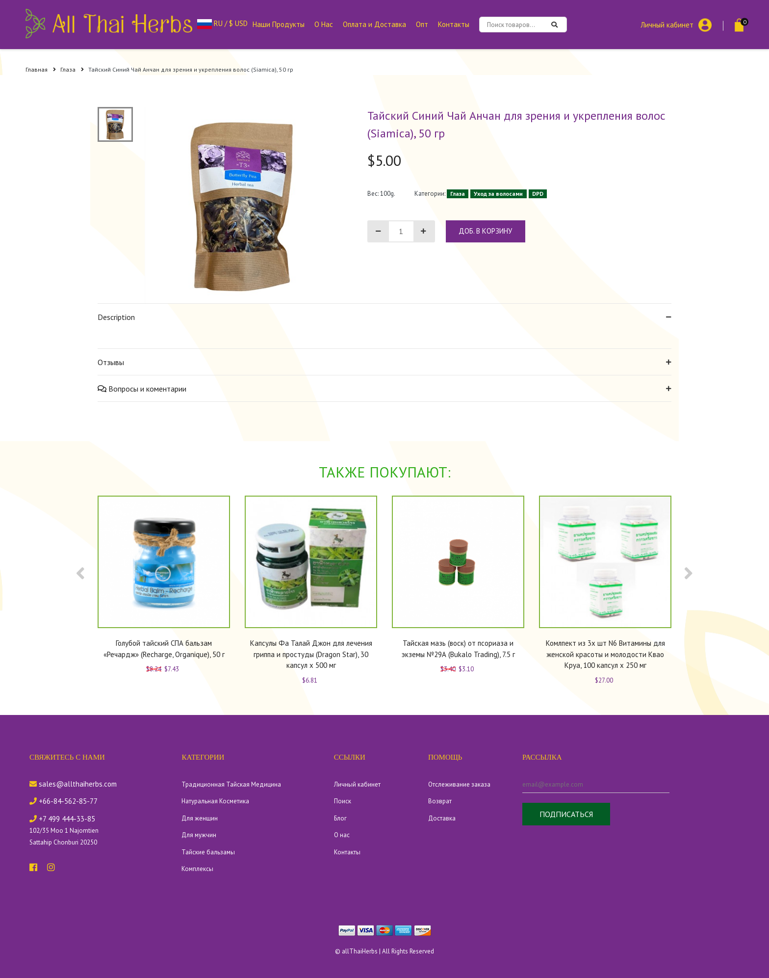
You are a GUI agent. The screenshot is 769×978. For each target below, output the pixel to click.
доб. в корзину (485, 231)
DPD (537, 193)
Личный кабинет (667, 24)
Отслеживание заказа (459, 784)
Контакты (453, 24)
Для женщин (199, 818)
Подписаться (566, 814)
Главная (41, 69)
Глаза (72, 69)
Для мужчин (198, 835)
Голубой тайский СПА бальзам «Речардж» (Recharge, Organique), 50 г (164, 648)
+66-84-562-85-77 (63, 801)
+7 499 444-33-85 (62, 818)
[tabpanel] (243, 205)
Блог (340, 818)
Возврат (440, 801)
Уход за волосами (498, 193)
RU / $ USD (222, 23)
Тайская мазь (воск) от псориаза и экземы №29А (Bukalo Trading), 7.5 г (458, 648)
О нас (342, 835)
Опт (422, 24)
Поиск (342, 801)
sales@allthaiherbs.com (73, 784)
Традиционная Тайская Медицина (231, 784)
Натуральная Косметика (215, 801)
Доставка (442, 818)
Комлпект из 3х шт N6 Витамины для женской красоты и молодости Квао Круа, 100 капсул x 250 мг (605, 654)
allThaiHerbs (360, 951)
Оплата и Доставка (374, 24)
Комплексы (197, 869)
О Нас (323, 24)
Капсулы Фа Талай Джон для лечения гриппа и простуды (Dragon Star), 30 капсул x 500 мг (311, 654)
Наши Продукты (279, 24)
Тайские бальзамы (208, 852)
